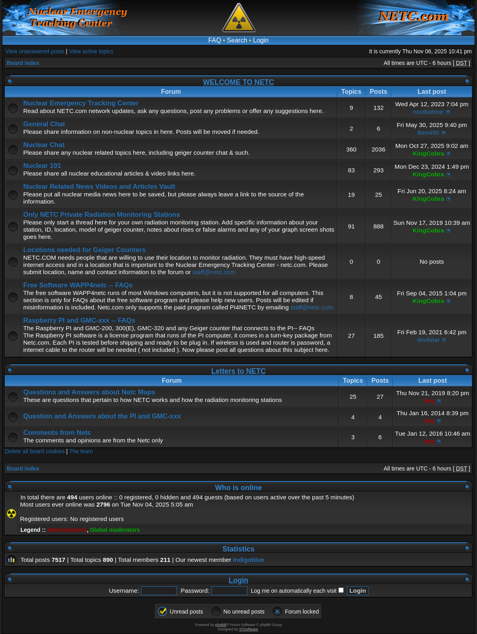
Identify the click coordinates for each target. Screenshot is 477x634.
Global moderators (115, 530)
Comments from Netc (57, 432)
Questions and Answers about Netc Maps (89, 392)
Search (237, 40)
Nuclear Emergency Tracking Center (81, 103)
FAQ (214, 40)
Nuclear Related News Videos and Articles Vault (99, 186)
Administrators (67, 530)
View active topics (91, 51)
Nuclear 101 (42, 166)
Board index (23, 63)
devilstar (428, 339)
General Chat (44, 124)
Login (261, 40)
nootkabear (428, 111)
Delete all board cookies (34, 451)
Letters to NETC (238, 371)
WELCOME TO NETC (238, 82)
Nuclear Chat (44, 145)
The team (81, 451)
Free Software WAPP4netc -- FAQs (78, 285)
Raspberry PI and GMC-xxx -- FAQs (79, 320)
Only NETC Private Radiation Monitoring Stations (101, 214)
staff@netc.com (214, 272)
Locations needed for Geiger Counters (84, 250)
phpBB (220, 625)
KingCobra (428, 153)
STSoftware (248, 629)
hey (429, 400)
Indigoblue (248, 559)
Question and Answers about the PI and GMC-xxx (102, 416)
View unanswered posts (34, 51)
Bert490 (428, 132)
